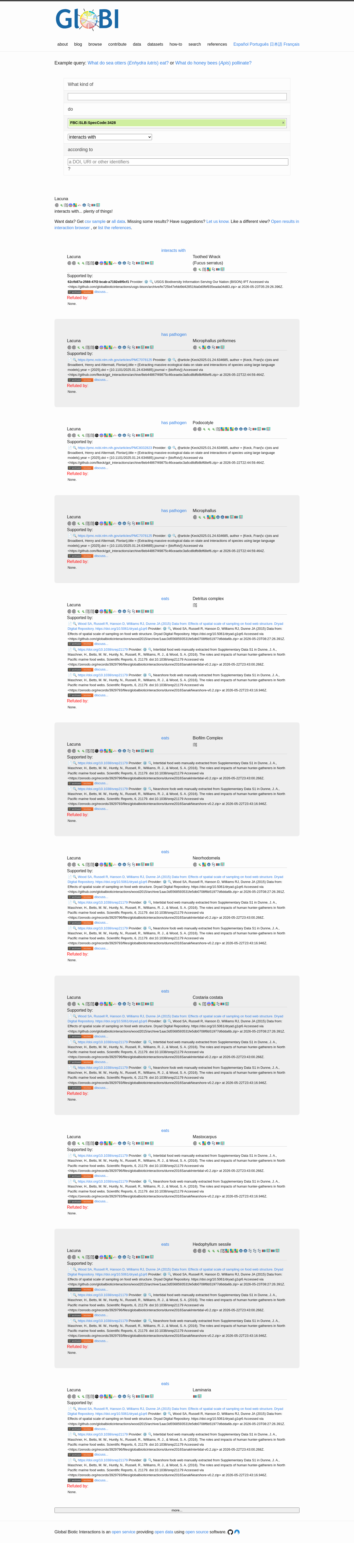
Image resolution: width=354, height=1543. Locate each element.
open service (124, 1532)
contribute (117, 44)
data (137, 44)
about (62, 44)
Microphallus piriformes (214, 341)
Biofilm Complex (208, 738)
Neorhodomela (206, 858)
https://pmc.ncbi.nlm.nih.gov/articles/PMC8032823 (115, 448)
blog (78, 44)
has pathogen (174, 334)
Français (292, 44)
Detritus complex (208, 598)
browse (95, 44)
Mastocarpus (205, 1137)
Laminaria (202, 1390)
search (194, 44)
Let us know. (218, 221)
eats (165, 598)
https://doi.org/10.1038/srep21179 (103, 649)
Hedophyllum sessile (212, 1244)
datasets (155, 44)
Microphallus (204, 510)
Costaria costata (208, 997)
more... (177, 1510)
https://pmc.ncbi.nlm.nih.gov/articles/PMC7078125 (115, 360)
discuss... (101, 292)
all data (118, 221)
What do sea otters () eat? (128, 63)
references (217, 44)
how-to (176, 44)
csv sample (95, 221)
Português (259, 44)
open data (164, 1532)
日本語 (276, 44)
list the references (114, 227)
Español (241, 44)
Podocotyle (203, 422)
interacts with (173, 250)
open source (197, 1532)
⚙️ (146, 282)
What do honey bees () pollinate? (213, 63)
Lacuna (61, 199)
